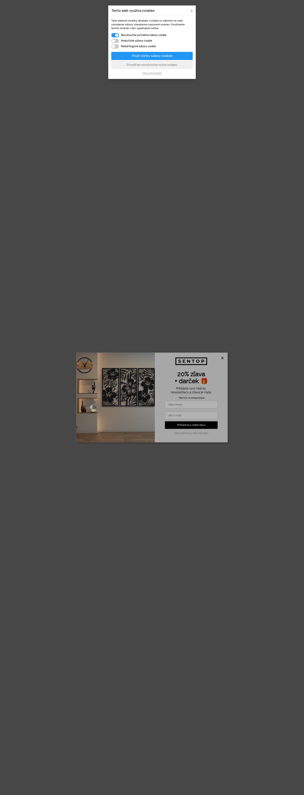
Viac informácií (152, 73)
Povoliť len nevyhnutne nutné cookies (152, 65)
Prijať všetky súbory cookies (152, 56)
